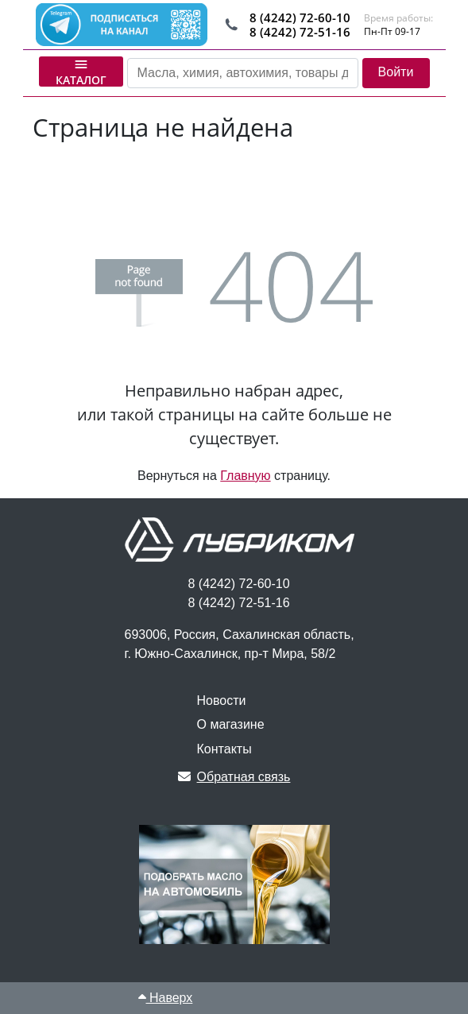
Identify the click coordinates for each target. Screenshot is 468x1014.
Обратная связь (234, 777)
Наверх (165, 997)
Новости (221, 700)
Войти (396, 72)
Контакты (224, 749)
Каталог (81, 71)
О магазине (231, 724)
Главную (245, 475)
